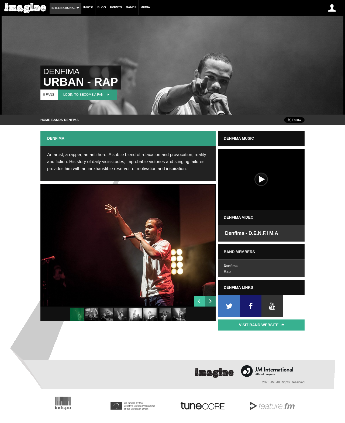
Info (88, 7)
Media (145, 7)
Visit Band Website (262, 324)
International (65, 7)
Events (116, 7)
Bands (131, 7)
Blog (101, 7)
